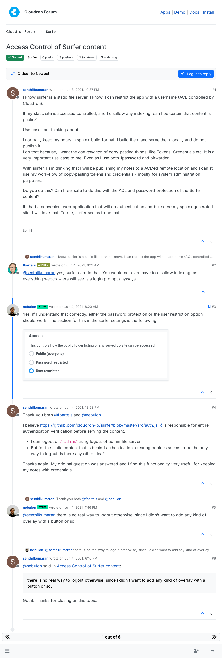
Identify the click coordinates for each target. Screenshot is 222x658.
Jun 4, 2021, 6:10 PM (81, 558)
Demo (179, 12)
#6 (214, 558)
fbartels (29, 265)
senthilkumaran (35, 90)
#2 (214, 265)
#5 (214, 507)
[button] (7, 651)
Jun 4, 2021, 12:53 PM (82, 407)
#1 (214, 90)
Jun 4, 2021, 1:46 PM (80, 507)
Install (208, 12)
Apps (165, 12)
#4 (214, 407)
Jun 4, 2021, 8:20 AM (81, 307)
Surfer (32, 57)
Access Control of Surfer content (88, 565)
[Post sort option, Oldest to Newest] (30, 74)
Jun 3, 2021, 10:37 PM (82, 90)
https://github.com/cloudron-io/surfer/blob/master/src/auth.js (101, 425)
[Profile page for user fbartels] (13, 269)
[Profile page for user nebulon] (13, 310)
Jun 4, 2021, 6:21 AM (82, 265)
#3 (214, 307)
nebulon (29, 307)
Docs (194, 12)
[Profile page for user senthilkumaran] (13, 93)
